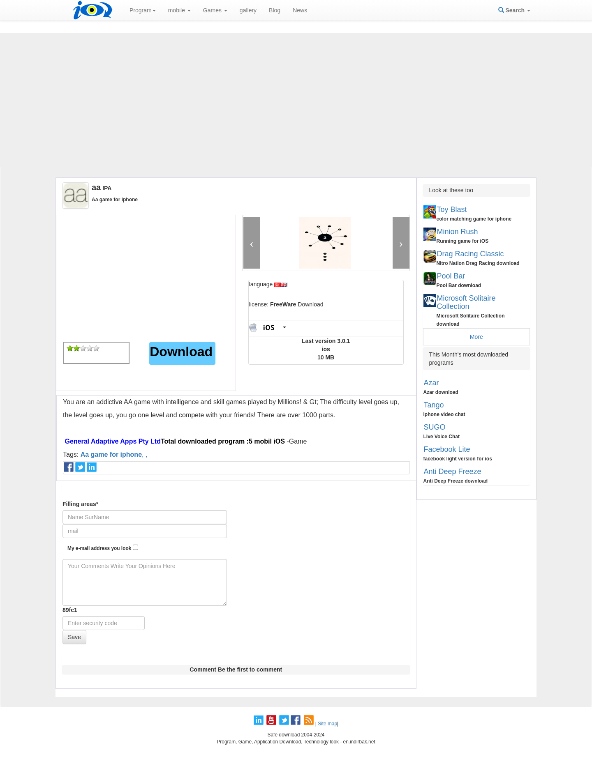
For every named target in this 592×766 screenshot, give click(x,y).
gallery (248, 10)
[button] (251, 243)
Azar (431, 383)
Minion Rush (457, 232)
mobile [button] (179, 10)
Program (143, 10)
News (300, 10)
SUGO (435, 427)
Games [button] (215, 10)
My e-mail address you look (102, 548)
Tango (434, 405)
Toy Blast (452, 209)
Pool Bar (451, 276)
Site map (327, 724)
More (476, 337)
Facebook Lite (447, 449)
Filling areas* (80, 504)
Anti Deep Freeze (452, 471)
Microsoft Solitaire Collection (466, 302)
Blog (274, 10)
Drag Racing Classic (470, 254)
